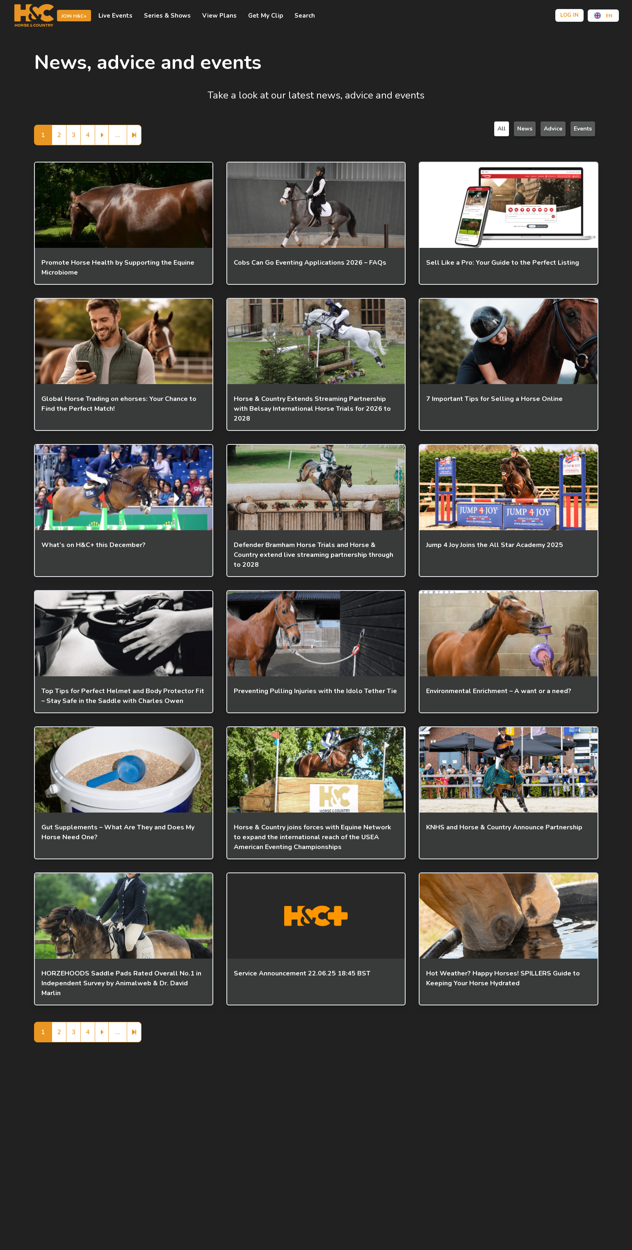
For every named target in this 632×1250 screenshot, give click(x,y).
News (524, 129)
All (501, 129)
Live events (115, 15)
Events (583, 129)
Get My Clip (265, 15)
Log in (569, 15)
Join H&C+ (74, 16)
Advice (553, 129)
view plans (219, 15)
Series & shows (167, 15)
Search (304, 15)
